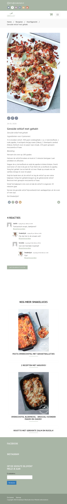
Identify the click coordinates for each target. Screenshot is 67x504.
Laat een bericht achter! (17, 267)
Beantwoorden (19, 229)
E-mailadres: (11, 473)
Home (9, 22)
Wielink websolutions (41, 500)
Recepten (19, 22)
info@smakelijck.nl (16, 3)
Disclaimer (10, 497)
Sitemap (18, 497)
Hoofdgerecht (32, 22)
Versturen (11, 483)
